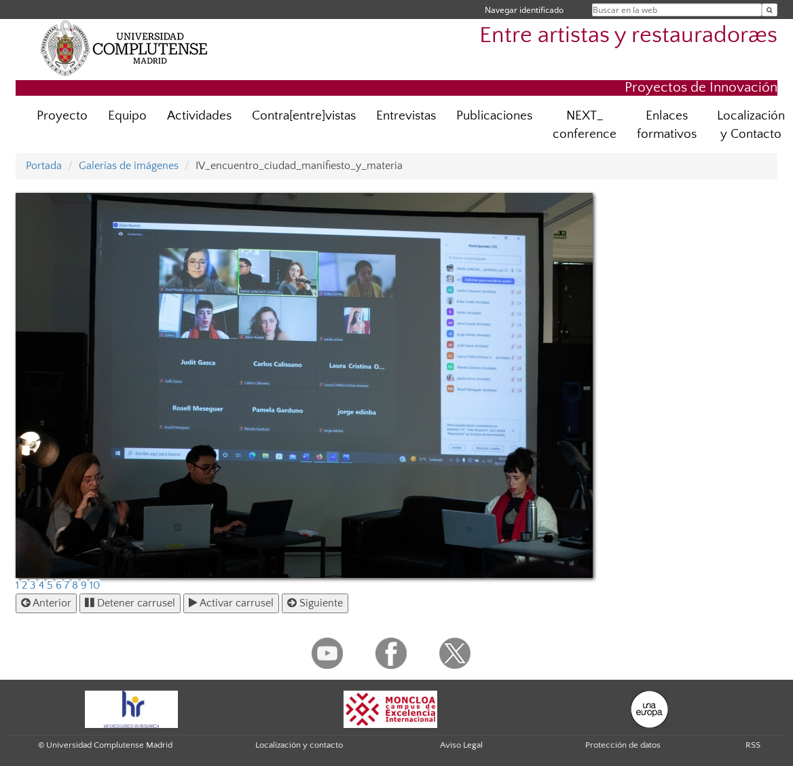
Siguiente (315, 603)
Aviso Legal (461, 745)
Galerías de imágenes (129, 166)
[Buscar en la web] (769, 9)
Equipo (127, 116)
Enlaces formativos (667, 125)
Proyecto (62, 116)
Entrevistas (406, 116)
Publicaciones (494, 116)
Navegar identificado (524, 10)
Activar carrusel (231, 603)
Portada (44, 166)
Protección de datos (623, 745)
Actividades (199, 116)
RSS (752, 745)
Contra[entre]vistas (304, 116)
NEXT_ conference (584, 125)
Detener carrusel (130, 603)
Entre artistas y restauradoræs (628, 35)
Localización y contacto (299, 745)
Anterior (46, 603)
